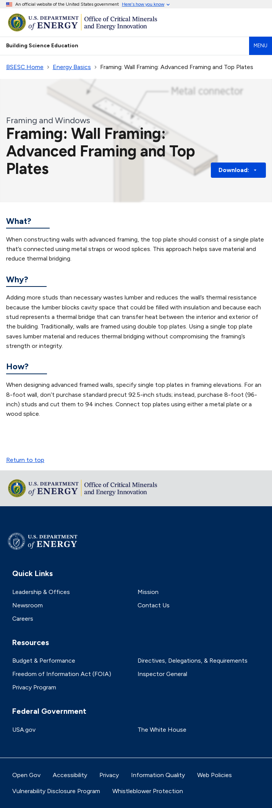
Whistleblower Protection (147, 791)
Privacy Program (34, 687)
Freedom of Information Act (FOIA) (61, 674)
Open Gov (26, 775)
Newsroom (27, 605)
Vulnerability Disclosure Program (56, 791)
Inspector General (162, 674)
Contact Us (154, 605)
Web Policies (214, 775)
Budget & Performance (43, 660)
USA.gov (24, 729)
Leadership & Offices (41, 592)
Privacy (109, 775)
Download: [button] (238, 170)
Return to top (25, 460)
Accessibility (70, 775)
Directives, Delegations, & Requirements (193, 660)
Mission (148, 592)
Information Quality (158, 775)
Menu (260, 45)
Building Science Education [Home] (42, 45)
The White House (162, 729)
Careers (22, 618)
